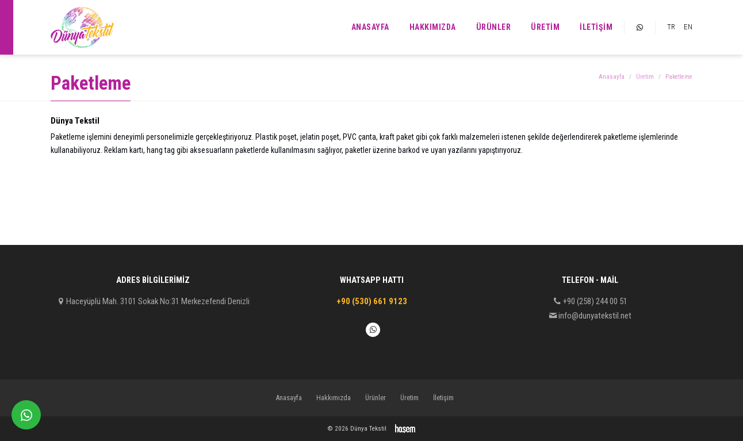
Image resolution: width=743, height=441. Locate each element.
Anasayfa (370, 27)
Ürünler (493, 27)
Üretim (545, 27)
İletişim (596, 27)
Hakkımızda (432, 27)
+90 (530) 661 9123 (371, 301)
